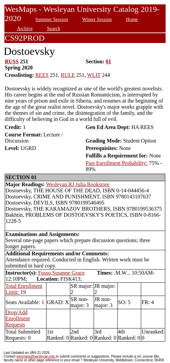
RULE (68, 75)
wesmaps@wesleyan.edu (36, 356)
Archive (25, 28)
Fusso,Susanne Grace (61, 273)
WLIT (94, 75)
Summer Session (51, 19)
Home (132, 19)
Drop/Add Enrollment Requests (17, 318)
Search (53, 28)
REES (42, 75)
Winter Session (97, 19)
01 (108, 61)
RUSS (12, 61)
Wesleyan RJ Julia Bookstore (78, 184)
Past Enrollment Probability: (116, 163)
